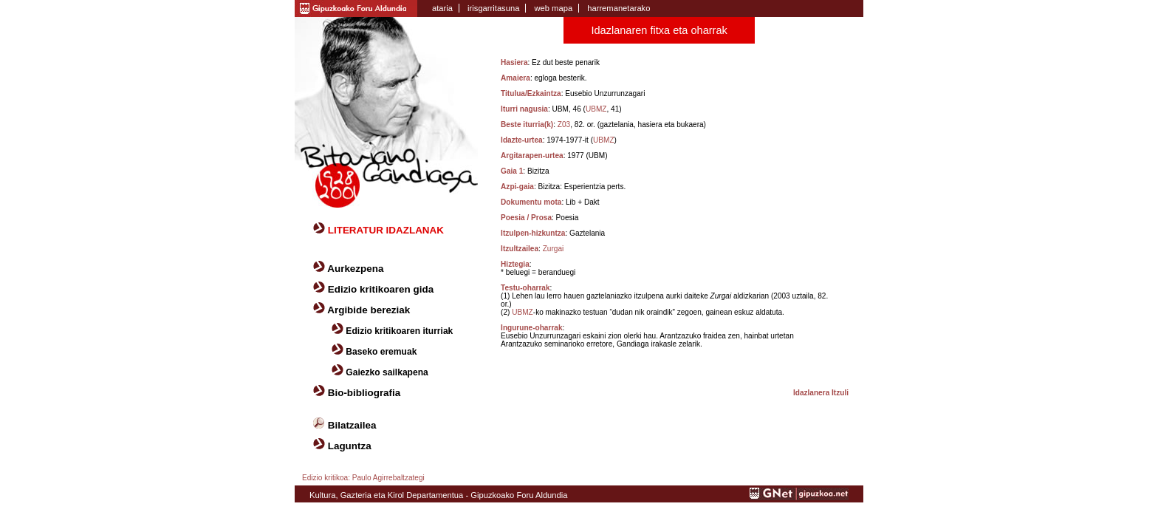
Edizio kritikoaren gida (381, 289)
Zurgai (553, 249)
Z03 (564, 124)
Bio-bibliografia (364, 392)
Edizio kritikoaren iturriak (399, 331)
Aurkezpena (355, 268)
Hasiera (514, 62)
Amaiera (515, 78)
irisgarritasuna (493, 8)
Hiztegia (515, 264)
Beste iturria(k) (527, 124)
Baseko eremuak (381, 352)
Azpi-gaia (517, 187)
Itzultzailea (519, 249)
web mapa (553, 8)
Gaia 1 (512, 171)
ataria (442, 8)
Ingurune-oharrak (531, 328)
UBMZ (596, 109)
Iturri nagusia (524, 109)
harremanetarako (618, 8)
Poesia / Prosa (526, 218)
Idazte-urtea (522, 140)
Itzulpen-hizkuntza (533, 233)
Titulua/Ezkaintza (531, 93)
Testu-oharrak (525, 288)
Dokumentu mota (531, 202)
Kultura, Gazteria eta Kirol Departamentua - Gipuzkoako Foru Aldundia (438, 495)
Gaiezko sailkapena (387, 372)
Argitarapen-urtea (532, 155)
